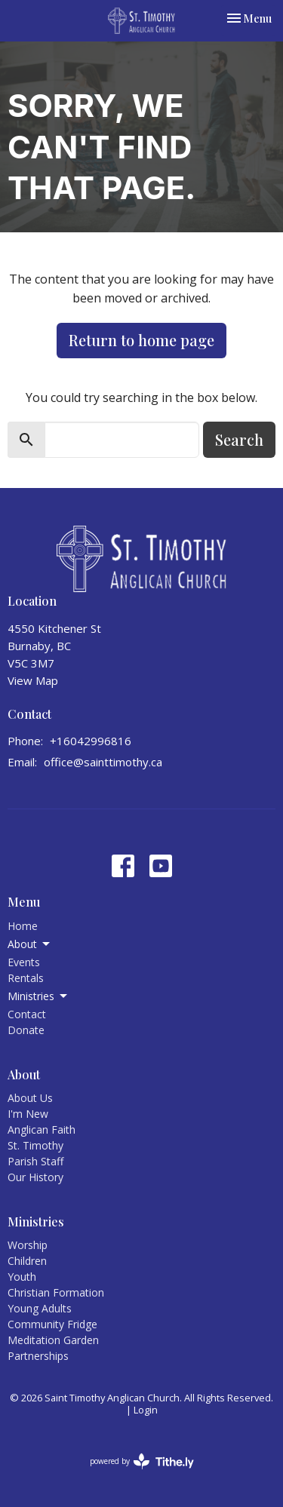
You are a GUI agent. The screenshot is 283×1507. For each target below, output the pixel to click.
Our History (35, 1177)
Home (23, 926)
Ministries (36, 1221)
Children (27, 1261)
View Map (33, 680)
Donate (26, 1030)
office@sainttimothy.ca (103, 761)
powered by (142, 1461)
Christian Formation (56, 1292)
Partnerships (38, 1356)
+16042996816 (90, 740)
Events (24, 962)
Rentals (26, 978)
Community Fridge (52, 1324)
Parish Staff (35, 1161)
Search (239, 439)
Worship (28, 1245)
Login (146, 1409)
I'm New (28, 1113)
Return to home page (141, 340)
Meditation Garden (53, 1340)
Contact (27, 1014)
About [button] (30, 944)
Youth (22, 1276)
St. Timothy (35, 1145)
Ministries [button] (38, 996)
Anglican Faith (41, 1129)
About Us (30, 1098)
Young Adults (40, 1308)
